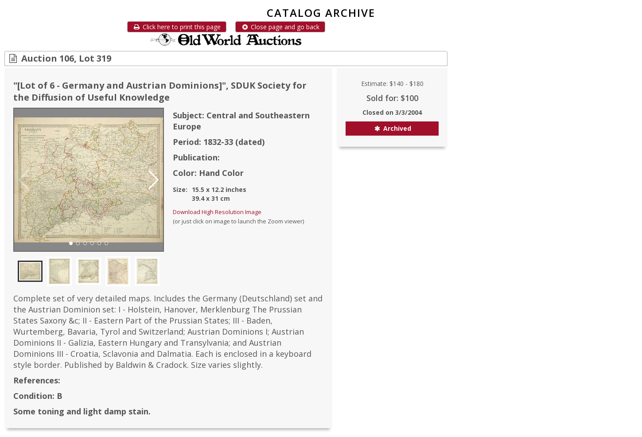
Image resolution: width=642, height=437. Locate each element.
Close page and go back (280, 27)
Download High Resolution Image (217, 212)
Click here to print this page (177, 27)
